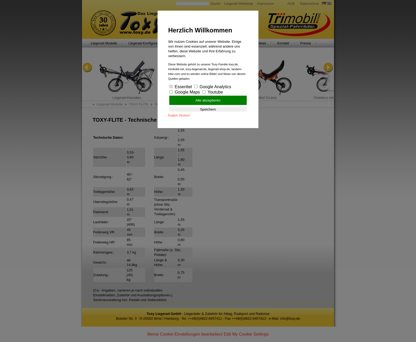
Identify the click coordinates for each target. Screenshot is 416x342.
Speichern (208, 109)
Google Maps (184, 92)
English (173, 115)
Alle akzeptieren (208, 100)
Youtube (212, 92)
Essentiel (180, 87)
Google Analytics (212, 87)
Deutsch (184, 115)
